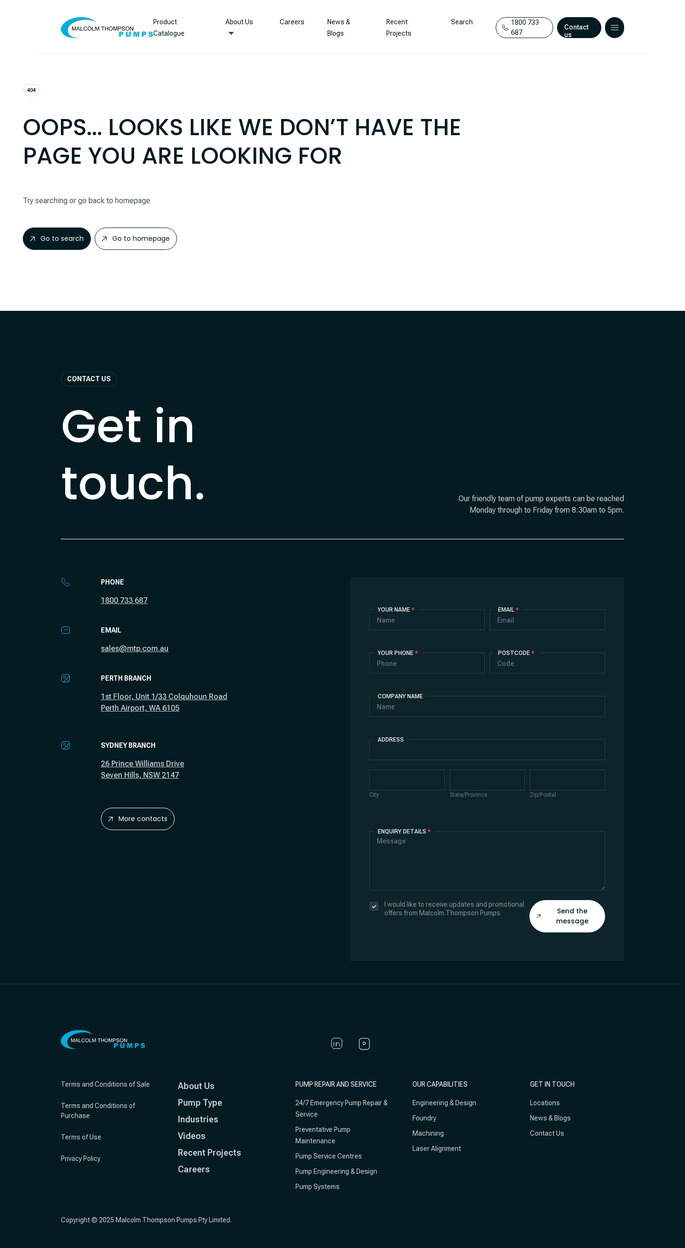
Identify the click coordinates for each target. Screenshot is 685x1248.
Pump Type (200, 1103)
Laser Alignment (436, 1148)
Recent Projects (209, 1153)
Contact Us (547, 1133)
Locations (545, 1103)
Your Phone (398, 653)
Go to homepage (136, 238)
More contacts (137, 818)
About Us (238, 22)
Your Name (396, 609)
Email (508, 609)
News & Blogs (550, 1118)
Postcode (516, 653)
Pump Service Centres (328, 1156)
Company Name (400, 696)
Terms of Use (81, 1137)
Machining (428, 1133)
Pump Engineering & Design (336, 1171)
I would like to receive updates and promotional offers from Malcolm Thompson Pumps (446, 909)
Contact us (577, 30)
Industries (198, 1119)
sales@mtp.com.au (134, 648)
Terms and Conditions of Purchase (98, 1110)
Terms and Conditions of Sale (105, 1084)
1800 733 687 (124, 600)
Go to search (57, 238)
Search (459, 22)
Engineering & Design (444, 1103)
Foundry (424, 1118)
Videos (192, 1136)
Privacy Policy (80, 1158)
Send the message (562, 916)
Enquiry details (404, 831)
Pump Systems (317, 1186)
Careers (291, 22)
